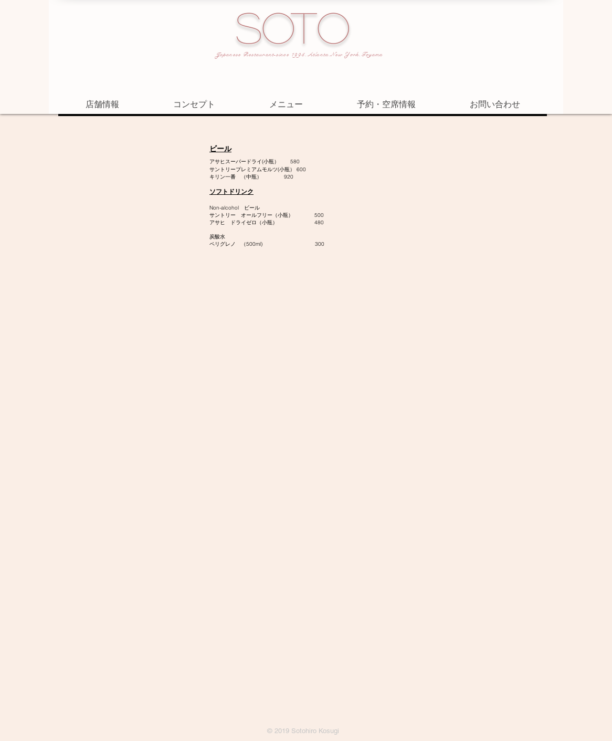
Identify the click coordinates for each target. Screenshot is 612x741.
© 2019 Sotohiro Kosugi (303, 731)
